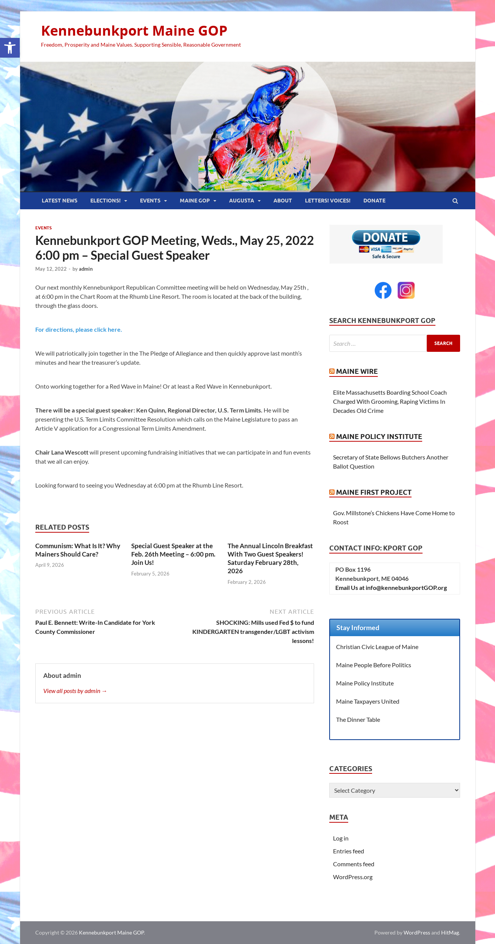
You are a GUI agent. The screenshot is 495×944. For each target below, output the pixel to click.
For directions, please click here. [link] (78, 329)
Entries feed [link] (348, 851)
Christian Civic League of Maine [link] (377, 646)
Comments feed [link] (353, 863)
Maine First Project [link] (374, 492)
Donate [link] (374, 201)
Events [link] (150, 201)
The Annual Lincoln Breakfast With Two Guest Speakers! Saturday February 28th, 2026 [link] (270, 558)
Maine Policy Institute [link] (379, 437)
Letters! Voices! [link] (327, 201)
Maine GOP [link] (195, 201)
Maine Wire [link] (357, 371)
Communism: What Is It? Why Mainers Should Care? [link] (77, 550)
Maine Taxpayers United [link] (367, 701)
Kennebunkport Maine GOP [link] (134, 30)
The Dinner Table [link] (358, 719)
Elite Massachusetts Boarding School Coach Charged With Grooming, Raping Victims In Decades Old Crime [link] (390, 401)
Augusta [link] (241, 201)
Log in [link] (341, 838)
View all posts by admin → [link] (75, 690)
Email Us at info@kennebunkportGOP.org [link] (391, 587)
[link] (10, 48)
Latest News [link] (59, 201)
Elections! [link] (105, 201)
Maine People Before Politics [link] (373, 664)
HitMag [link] (450, 932)
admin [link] (86, 269)
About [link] (282, 201)
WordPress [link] (417, 932)
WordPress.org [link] (352, 876)
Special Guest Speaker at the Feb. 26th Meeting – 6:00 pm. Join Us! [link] (173, 554)
